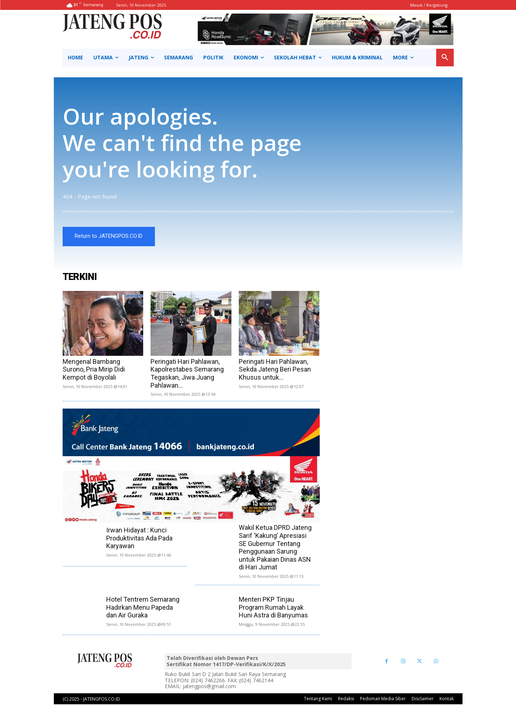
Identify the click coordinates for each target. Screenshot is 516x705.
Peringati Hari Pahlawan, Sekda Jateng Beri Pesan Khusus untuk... (275, 370)
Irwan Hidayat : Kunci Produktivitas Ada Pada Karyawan (139, 538)
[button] (445, 57)
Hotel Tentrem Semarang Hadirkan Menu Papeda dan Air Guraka (142, 608)
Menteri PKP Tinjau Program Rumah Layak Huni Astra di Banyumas (273, 608)
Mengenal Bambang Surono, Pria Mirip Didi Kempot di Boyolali (94, 370)
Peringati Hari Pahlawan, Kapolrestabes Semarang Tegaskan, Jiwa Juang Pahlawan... (187, 374)
